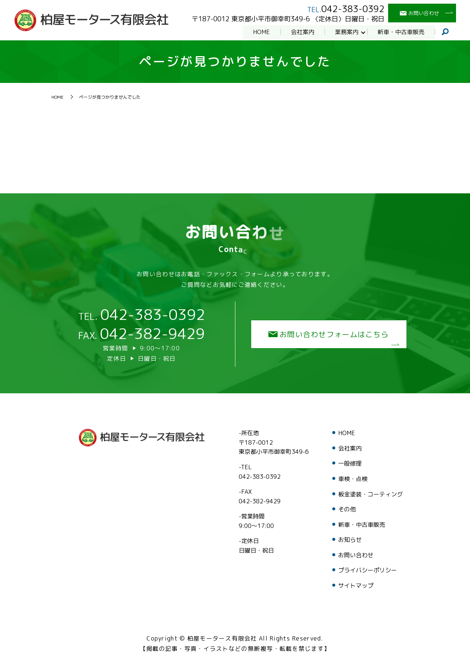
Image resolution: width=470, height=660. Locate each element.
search (445, 31)
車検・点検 (353, 479)
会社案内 (301, 32)
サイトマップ (355, 585)
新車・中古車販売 (400, 32)
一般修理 (350, 463)
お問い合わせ (355, 555)
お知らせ (350, 540)
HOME (260, 32)
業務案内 (346, 32)
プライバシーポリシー (367, 570)
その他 (347, 509)
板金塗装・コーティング (370, 494)
